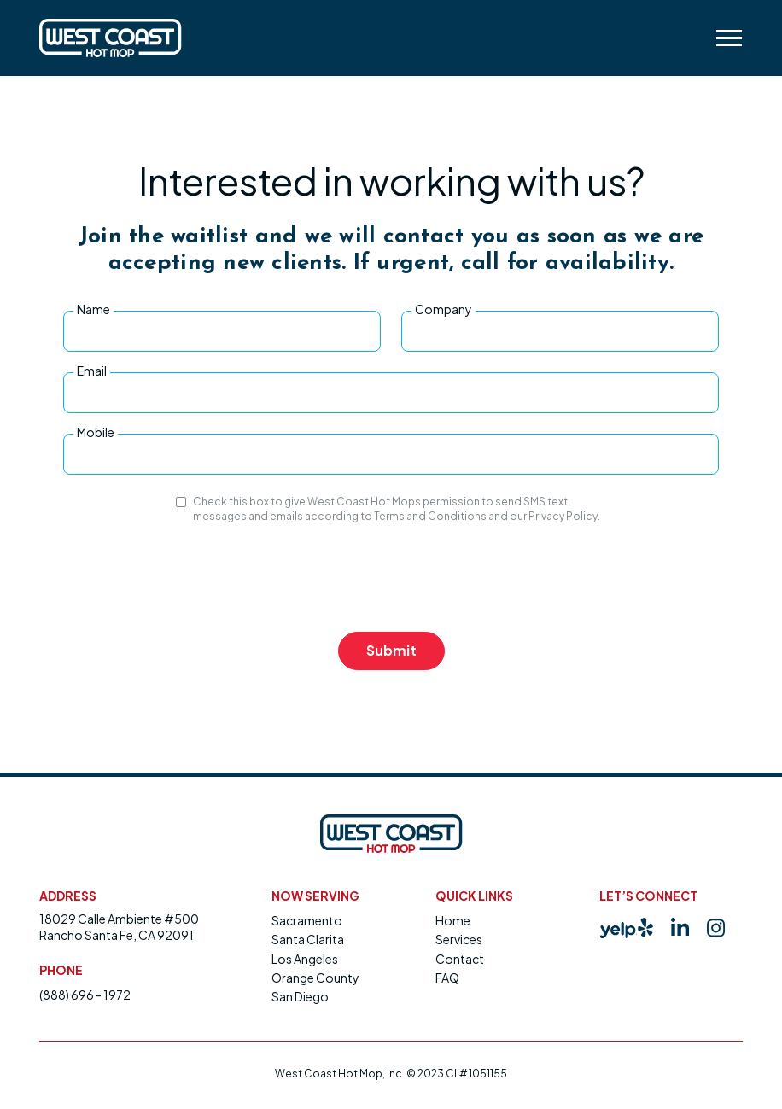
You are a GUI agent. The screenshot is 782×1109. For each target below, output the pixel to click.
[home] (110, 38)
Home (452, 920)
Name (93, 309)
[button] (729, 38)
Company (443, 309)
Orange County (315, 977)
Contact (459, 958)
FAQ (447, 977)
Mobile (95, 432)
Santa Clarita (307, 939)
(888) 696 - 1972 (85, 994)
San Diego (300, 996)
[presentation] (391, 578)
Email (92, 370)
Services (458, 939)
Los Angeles (304, 958)
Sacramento (306, 920)
